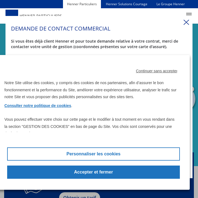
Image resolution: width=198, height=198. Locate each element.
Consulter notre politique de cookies (37, 105)
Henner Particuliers (82, 4)
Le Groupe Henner (170, 4)
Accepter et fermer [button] (93, 172)
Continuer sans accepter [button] (157, 71)
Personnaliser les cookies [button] (94, 154)
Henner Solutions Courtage (126, 4)
